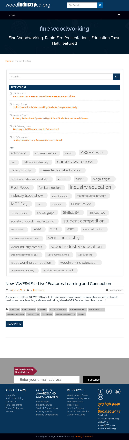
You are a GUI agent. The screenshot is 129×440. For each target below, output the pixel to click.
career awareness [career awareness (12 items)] (75, 161)
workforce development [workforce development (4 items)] (58, 270)
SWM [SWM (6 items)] (37, 229)
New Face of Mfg (14, 405)
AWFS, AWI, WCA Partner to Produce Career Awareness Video (44, 96)
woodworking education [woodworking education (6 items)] (78, 263)
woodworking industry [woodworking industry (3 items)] (22, 270)
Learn (28, 5)
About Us (10, 395)
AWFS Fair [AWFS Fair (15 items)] (91, 152)
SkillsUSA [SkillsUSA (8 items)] (71, 212)
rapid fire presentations (65, 314)
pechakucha (47, 314)
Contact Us (11, 401)
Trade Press (73, 405)
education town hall (58, 309)
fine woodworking (96, 309)
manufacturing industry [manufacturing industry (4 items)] (91, 195)
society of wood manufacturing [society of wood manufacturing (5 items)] (32, 221)
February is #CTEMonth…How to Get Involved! (36, 129)
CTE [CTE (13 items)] (62, 178)
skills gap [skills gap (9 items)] (45, 212)
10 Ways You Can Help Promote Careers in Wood (37, 140)
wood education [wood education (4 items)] (93, 229)
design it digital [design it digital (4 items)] (101, 179)
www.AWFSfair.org (107, 428)
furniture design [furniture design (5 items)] (49, 187)
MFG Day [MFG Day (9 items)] (19, 204)
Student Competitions (47, 408)
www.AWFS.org (105, 425)
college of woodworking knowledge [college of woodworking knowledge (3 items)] (29, 179)
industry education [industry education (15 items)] (90, 187)
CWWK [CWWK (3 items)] (79, 179)
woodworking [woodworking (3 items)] (85, 254)
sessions (81, 314)
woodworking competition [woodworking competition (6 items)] (31, 263)
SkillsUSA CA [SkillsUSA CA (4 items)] (97, 212)
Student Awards (44, 405)
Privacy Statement (14, 408)
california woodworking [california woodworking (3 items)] (36, 162)
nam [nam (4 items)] (39, 204)
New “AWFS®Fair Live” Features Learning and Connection (58, 283)
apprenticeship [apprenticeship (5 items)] (45, 153)
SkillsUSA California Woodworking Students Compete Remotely (45, 107)
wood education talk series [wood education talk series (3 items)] (25, 238)
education (42, 309)
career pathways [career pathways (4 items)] (21, 170)
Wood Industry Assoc (77, 395)
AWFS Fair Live (28, 309)
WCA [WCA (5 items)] (54, 229)
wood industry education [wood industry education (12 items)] (76, 246)
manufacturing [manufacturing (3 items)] (60, 196)
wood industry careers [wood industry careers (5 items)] (26, 247)
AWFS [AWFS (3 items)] (68, 153)
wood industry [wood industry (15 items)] (64, 237)
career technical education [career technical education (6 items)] (60, 170)
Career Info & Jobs (76, 414)
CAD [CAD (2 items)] (13, 162)
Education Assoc (75, 401)
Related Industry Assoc (78, 398)
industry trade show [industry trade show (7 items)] (27, 195)
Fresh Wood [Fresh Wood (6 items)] (20, 188)
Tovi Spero (38, 290)
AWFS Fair (14, 309)
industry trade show (15, 314)
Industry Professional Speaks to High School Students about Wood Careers (50, 118)
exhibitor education (78, 309)
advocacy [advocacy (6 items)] (18, 153)
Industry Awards (44, 411)
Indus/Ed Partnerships (78, 411)
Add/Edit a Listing (14, 398)
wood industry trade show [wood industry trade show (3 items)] (24, 254)
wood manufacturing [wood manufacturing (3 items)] (58, 254)
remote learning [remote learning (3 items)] (19, 213)
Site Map (10, 411)
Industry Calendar (75, 408)
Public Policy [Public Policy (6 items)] (81, 204)
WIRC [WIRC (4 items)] (70, 229)
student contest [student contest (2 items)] (17, 230)
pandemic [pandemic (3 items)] (56, 204)
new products (33, 314)
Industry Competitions (47, 414)
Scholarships (42, 401)
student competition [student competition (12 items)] (84, 220)
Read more (14, 323)
